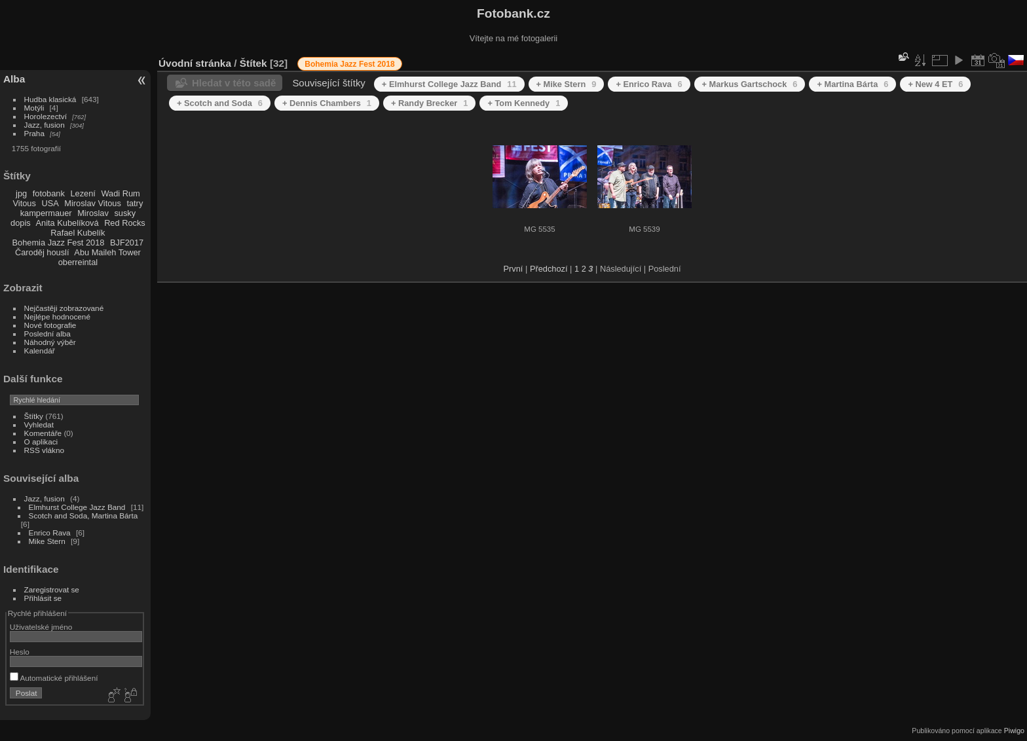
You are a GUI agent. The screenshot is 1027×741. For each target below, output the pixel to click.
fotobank (49, 193)
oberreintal (78, 262)
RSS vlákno (44, 450)
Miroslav (93, 213)
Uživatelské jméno (41, 627)
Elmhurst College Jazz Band (77, 507)
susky (125, 213)
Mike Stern (47, 541)
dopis (20, 223)
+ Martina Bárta (852, 84)
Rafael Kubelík (77, 233)
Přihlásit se (43, 598)
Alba (14, 78)
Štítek (253, 63)
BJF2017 (126, 242)
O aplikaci (41, 441)
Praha (34, 133)
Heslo (19, 651)
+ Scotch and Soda (220, 103)
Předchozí (549, 269)
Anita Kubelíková (67, 223)
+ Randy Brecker (429, 103)
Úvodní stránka (195, 63)
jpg (21, 193)
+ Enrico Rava (649, 84)
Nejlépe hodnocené (57, 316)
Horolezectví (45, 116)
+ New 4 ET (935, 84)
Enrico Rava (50, 532)
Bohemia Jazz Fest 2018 (58, 242)
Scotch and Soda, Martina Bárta (83, 515)
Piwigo (1014, 730)
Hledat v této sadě (234, 82)
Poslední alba (47, 333)
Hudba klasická (50, 99)
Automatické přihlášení (54, 678)
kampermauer (46, 213)
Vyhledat (39, 424)
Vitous (24, 203)
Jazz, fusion (44, 124)
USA (49, 203)
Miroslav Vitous (92, 203)
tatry (134, 203)
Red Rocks (124, 223)
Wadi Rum (120, 193)
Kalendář (39, 350)
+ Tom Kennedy (523, 103)
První (513, 269)
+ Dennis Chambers (326, 103)
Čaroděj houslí (42, 252)
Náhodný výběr (50, 342)
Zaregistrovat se (51, 589)
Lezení (82, 193)
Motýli (34, 107)
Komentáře (43, 433)
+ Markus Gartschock (750, 84)
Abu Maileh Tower (107, 252)
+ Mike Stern (566, 84)
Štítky (33, 416)
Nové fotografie (50, 325)
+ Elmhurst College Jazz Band (449, 84)
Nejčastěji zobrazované (64, 308)
